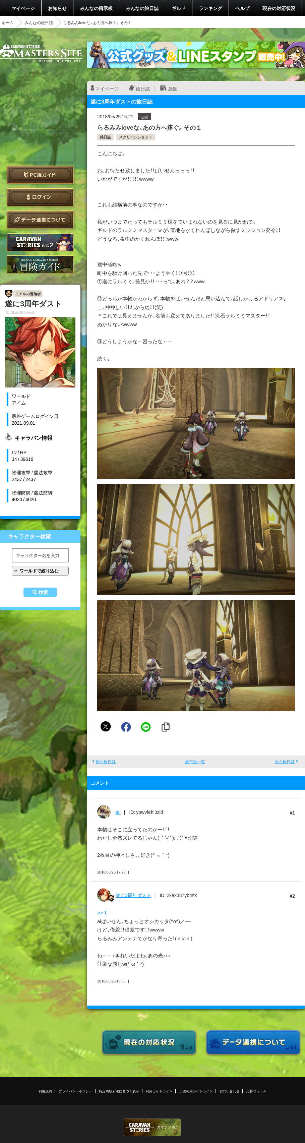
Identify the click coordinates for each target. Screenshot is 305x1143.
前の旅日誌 (106, 762)
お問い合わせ (230, 1090)
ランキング (210, 8)
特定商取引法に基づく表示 (119, 1090)
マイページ (23, 8)
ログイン (40, 197)
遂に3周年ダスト (133, 895)
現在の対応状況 (278, 8)
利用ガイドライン (159, 1090)
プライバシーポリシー (75, 1090)
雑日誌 (105, 137)
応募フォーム (256, 1090)
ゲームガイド (40, 264)
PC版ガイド (40, 175)
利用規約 (45, 1090)
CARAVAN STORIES (152, 1127)
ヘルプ (242, 8)
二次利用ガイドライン (196, 1090)
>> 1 (102, 912)
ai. (118, 811)
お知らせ (57, 8)
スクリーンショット (135, 137)
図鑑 (172, 88)
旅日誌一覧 (195, 762)
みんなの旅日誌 (142, 8)
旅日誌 (143, 88)
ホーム (8, 22)
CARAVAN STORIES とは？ (40, 242)
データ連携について (40, 219)
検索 (43, 592)
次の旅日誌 (284, 762)
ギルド (179, 8)
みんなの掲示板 (96, 8)
